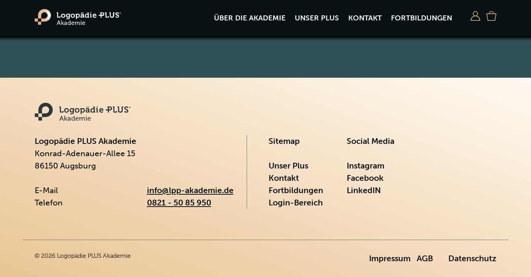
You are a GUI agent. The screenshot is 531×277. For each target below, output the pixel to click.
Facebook (365, 178)
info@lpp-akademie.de (190, 190)
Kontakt (365, 17)
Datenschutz (472, 258)
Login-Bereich (296, 202)
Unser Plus (317, 17)
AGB (425, 258)
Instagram (365, 165)
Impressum (390, 258)
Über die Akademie (250, 17)
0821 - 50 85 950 (179, 202)
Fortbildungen (421, 17)
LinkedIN (364, 190)
